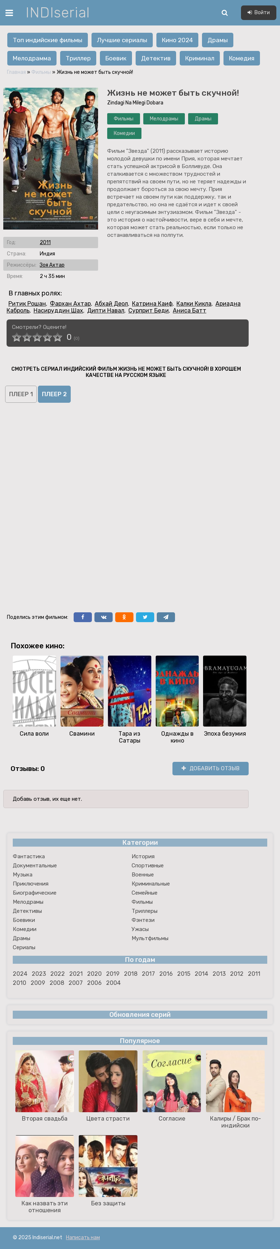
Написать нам (83, 1237)
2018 (130, 973)
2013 (219, 973)
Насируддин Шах (58, 310)
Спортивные (148, 865)
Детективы (27, 911)
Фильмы (41, 72)
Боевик (116, 58)
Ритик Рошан (27, 303)
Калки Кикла (193, 303)
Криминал (199, 58)
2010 (19, 982)
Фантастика (29, 856)
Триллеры (145, 911)
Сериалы (24, 947)
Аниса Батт (189, 310)
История (143, 856)
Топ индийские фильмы (47, 40)
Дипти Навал (105, 310)
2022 (57, 973)
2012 (237, 973)
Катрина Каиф (152, 303)
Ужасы (140, 929)
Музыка (22, 874)
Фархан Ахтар (70, 303)
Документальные (35, 865)
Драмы (217, 40)
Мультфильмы (150, 938)
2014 (201, 973)
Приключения (30, 883)
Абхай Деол (111, 303)
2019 (113, 973)
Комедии (124, 133)
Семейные (145, 893)
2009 (38, 982)
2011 (45, 242)
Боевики (24, 920)
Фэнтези (143, 920)
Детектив (156, 58)
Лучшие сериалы (122, 40)
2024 (20, 973)
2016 (166, 973)
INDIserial (58, 12)
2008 (57, 982)
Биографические (35, 893)
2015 (183, 973)
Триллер (78, 58)
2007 (76, 982)
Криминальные (151, 883)
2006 (94, 982)
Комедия (241, 58)
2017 (148, 973)
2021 (76, 973)
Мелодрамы (164, 119)
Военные (143, 874)
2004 (113, 982)
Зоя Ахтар (52, 265)
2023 (39, 973)
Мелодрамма (32, 58)
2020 (94, 973)
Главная (16, 72)
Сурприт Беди (148, 310)
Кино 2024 (177, 40)
